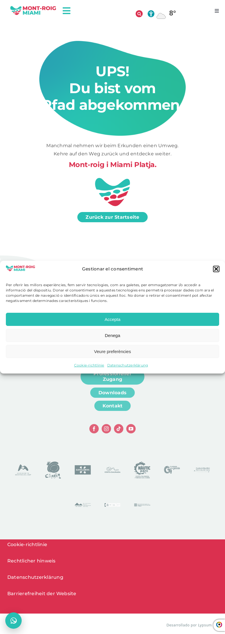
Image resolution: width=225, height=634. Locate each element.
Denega (112, 335)
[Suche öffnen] (139, 13)
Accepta (112, 319)
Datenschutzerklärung (127, 365)
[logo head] (33, 8)
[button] (216, 269)
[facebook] (94, 431)
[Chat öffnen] (13, 620)
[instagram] (106, 431)
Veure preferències (112, 351)
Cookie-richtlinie (89, 365)
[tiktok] (118, 431)
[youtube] (131, 431)
